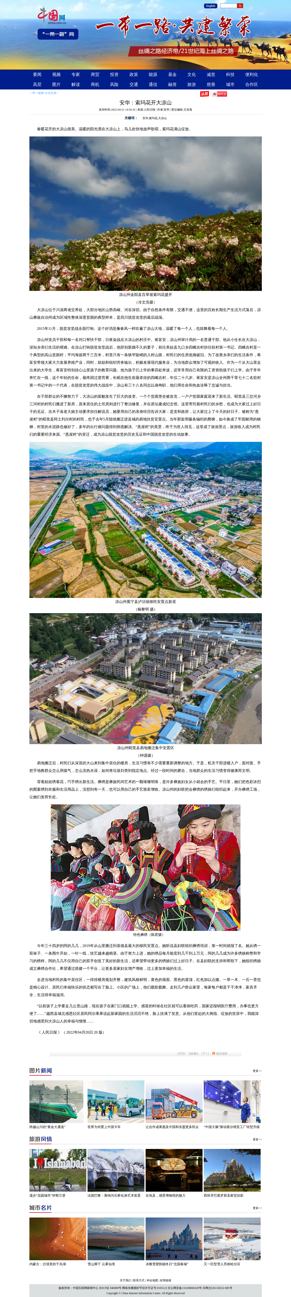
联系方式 (138, 1280)
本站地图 (152, 1280)
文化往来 (50, 93)
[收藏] (193, 1053)
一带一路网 (36, 93)
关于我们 (125, 1280)
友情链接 (165, 1280)
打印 (181, 1053)
